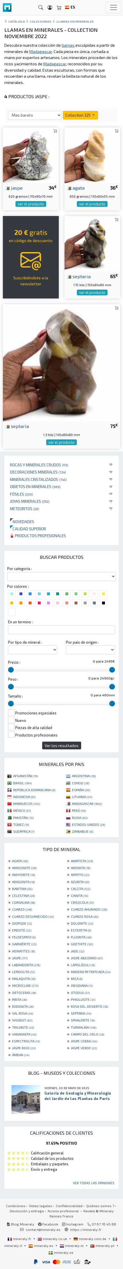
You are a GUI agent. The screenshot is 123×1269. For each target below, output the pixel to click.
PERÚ (79, 810)
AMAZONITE (24, 868)
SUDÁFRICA (23, 831)
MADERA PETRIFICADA (90, 972)
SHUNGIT (22, 1020)
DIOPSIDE (22, 923)
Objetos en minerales (35, 486)
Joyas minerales (30, 501)
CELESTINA (23, 895)
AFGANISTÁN (25, 776)
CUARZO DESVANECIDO (33, 916)
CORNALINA (23, 902)
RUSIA (79, 818)
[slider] (11, 670)
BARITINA (22, 889)
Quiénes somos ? (100, 1206)
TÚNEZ (21, 824)
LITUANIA (82, 797)
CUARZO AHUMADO (89, 909)
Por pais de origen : (82, 642)
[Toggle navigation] (114, 7)
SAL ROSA (22, 1013)
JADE (77, 951)
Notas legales (40, 1206)
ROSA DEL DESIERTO (89, 1006)
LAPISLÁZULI (83, 965)
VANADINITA (24, 1034)
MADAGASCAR (87, 804)
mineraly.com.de (90, 1239)
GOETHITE (82, 944)
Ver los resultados (62, 745)
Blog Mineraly (20, 1224)
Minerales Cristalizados (38, 479)
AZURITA (80, 882)
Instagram (72, 1224)
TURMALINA (83, 1027)
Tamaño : (15, 696)
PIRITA (19, 999)
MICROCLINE (25, 985)
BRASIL (22, 783)
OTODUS (80, 993)
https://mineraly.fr (85, 1229)
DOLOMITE (82, 923)
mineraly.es (41, 1246)
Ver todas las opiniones (93, 1183)
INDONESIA (24, 797)
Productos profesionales (38, 535)
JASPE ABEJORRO (87, 958)
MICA (77, 979)
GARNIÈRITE (24, 944)
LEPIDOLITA (23, 972)
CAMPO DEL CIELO (87, 1034)
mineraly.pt (102, 1246)
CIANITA (79, 895)
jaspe (14, 187)
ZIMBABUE (82, 831)
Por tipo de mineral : (25, 642)
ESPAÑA (81, 790)
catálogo (16, 21)
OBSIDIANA (82, 985)
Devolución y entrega (27, 1211)
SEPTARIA (81, 1013)
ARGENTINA (83, 776)
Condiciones (16, 1206)
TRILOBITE (23, 1027)
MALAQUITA (24, 979)
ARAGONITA (23, 882)
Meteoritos (24, 508)
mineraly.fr (19, 1239)
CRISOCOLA (82, 902)
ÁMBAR (20, 1055)
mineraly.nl (72, 1246)
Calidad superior (28, 528)
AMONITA (80, 868)
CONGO (80, 783)
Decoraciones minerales (38, 472)
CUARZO (22, 909)
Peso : (13, 679)
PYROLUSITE (83, 999)
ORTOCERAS (24, 993)
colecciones (41, 21)
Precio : (14, 662)
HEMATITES (23, 951)
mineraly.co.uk (53, 1239)
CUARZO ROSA (84, 916)
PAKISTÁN (23, 818)
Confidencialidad (69, 1206)
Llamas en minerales (75, 21)
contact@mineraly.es (43, 1229)
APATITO (80, 875)
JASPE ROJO (24, 1048)
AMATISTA (82, 861)
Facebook (48, 1224)
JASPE (20, 958)
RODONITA (23, 1006)
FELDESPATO (24, 937)
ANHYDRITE (23, 875)
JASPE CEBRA (84, 1041)
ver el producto (31, 204)
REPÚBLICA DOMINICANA (34, 790)
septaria (79, 276)
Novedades (22, 521)
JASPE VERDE (84, 1048)
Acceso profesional (64, 1211)
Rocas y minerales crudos (39, 464)
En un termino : (20, 622)
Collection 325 (80, 115)
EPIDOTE (21, 930)
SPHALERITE (83, 1020)
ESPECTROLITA (26, 1041)
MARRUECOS (26, 804)
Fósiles (21, 494)
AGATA (20, 861)
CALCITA (80, 889)
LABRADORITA (26, 965)
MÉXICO (22, 810)
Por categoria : (19, 568)
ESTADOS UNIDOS (88, 824)
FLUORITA (81, 937)
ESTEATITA (81, 930)
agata (76, 187)
